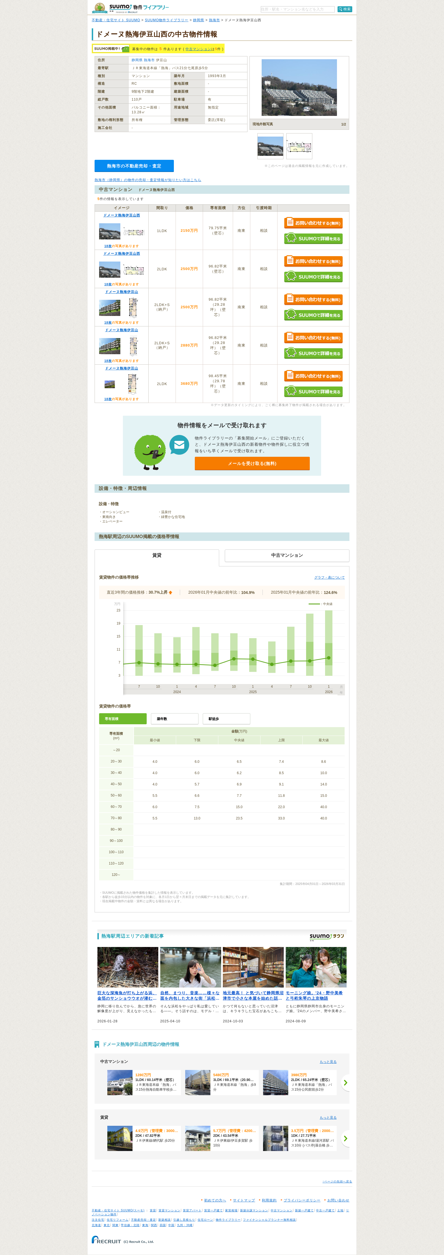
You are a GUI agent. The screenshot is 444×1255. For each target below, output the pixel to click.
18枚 (108, 246)
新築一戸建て (304, 1210)
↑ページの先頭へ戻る (337, 1181)
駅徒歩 (214, 719)
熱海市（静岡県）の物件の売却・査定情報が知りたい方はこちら (148, 180)
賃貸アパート (192, 1210)
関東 (115, 1225)
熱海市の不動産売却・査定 (134, 165)
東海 (145, 1225)
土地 (340, 1210)
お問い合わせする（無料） (313, 223)
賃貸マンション (169, 1210)
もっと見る (328, 1062)
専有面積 (111, 719)
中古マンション (198, 49)
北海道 (96, 1225)
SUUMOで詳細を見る (313, 238)
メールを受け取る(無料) (252, 463)
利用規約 (269, 1200)
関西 (154, 1225)
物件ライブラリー (228, 1219)
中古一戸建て (325, 1210)
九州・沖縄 (185, 1225)
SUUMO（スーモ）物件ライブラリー (130, 8)
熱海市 (214, 20)
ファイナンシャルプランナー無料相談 (269, 1219)
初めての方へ (215, 1200)
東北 (107, 1225)
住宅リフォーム (118, 1219)
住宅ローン (205, 1219)
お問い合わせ (338, 1200)
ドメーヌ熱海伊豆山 (121, 292)
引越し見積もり (184, 1219)
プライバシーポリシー (302, 1200)
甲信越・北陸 (130, 1225)
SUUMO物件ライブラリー (167, 20)
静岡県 (198, 20)
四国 (163, 1225)
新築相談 (164, 1219)
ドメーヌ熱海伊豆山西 (121, 215)
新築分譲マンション (254, 1210)
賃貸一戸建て (213, 1210)
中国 (171, 1225)
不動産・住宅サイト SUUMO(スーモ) (118, 1210)
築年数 (162, 719)
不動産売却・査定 (143, 1219)
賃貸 (153, 1210)
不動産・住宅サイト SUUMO (116, 20)
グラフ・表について (329, 577)
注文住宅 (98, 1219)
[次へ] (345, 1082)
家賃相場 (231, 1210)
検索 (347, 9)
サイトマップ (244, 1200)
